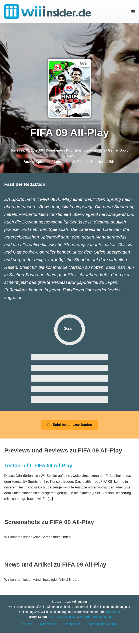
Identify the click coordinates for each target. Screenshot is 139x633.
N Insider (85, 616)
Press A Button (102, 616)
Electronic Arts (94, 150)
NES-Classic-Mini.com (63, 616)
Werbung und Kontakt (102, 624)
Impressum (72, 624)
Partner (27, 624)
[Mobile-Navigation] (133, 11)
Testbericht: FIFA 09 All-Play (38, 465)
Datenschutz (48, 624)
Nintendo (113, 612)
